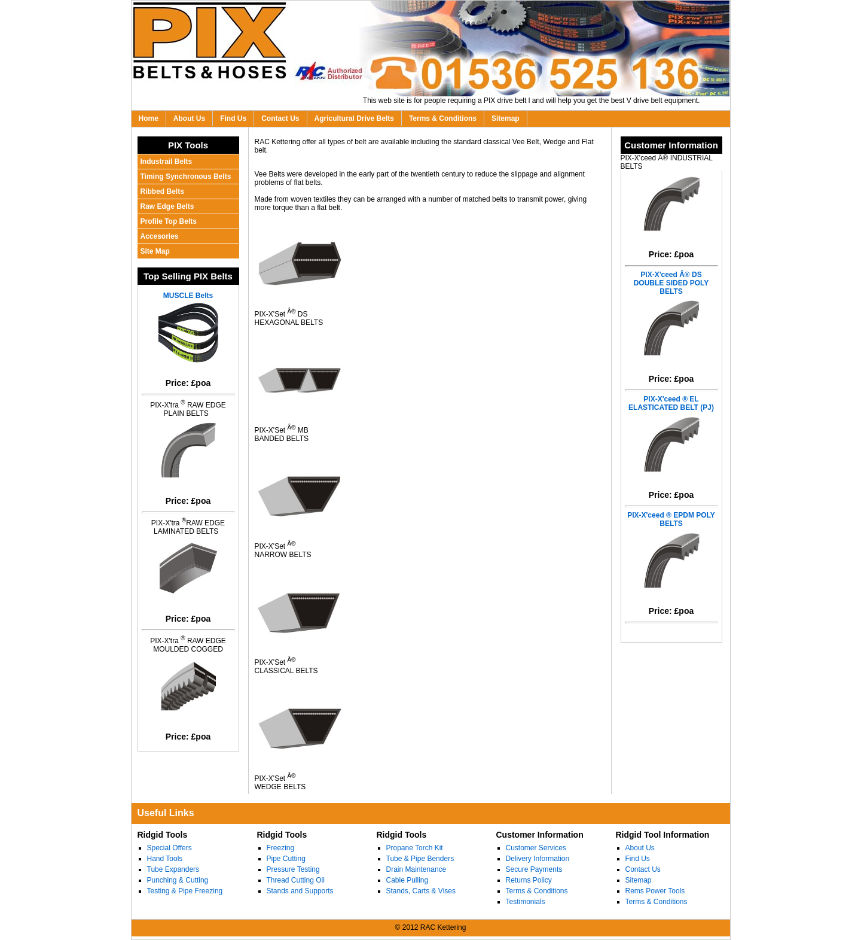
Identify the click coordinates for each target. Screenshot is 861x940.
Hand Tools (165, 858)
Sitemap (505, 118)
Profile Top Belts (169, 221)
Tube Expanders (173, 869)
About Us (189, 118)
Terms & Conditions (443, 118)
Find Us (233, 118)
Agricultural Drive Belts (354, 118)
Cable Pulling (407, 880)
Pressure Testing (293, 869)
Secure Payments (534, 869)
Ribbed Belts (162, 191)
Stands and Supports (300, 891)
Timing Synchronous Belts (186, 176)
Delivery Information (538, 858)
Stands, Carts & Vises (421, 891)
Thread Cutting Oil (296, 880)
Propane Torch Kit (414, 848)
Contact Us (280, 118)
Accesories (160, 236)
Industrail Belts (167, 161)
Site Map (155, 251)
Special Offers (169, 848)
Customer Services (536, 848)
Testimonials (525, 902)
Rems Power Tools (655, 891)
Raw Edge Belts (167, 206)
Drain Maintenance (416, 869)
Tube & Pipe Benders (420, 858)
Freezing (281, 848)
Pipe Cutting (286, 858)
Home (148, 118)
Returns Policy (529, 880)
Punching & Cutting (178, 880)
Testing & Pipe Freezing (185, 891)
